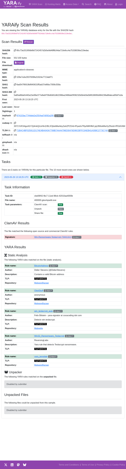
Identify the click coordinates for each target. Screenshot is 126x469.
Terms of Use (88, 465)
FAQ (97, 4)
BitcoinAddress (41, 266)
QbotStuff (38, 290)
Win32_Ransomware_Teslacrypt (49, 336)
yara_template (41, 356)
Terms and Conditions (69, 465)
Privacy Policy (103, 465)
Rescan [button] (28, 42)
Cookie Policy (118, 465)
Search (86, 4)
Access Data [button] (70, 4)
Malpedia (38, 328)
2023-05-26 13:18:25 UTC (38, 177)
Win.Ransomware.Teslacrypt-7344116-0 (53, 237)
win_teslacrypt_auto (43, 311)
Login (119, 4)
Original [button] (19, 63)
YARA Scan (35, 4)
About (108, 4)
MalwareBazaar (41, 283)
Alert (58, 116)
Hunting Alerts (53, 4)
